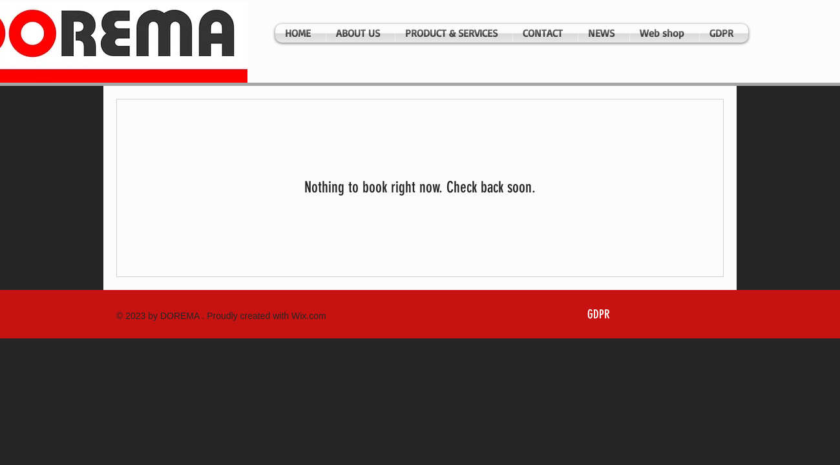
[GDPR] (598, 315)
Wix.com (308, 316)
